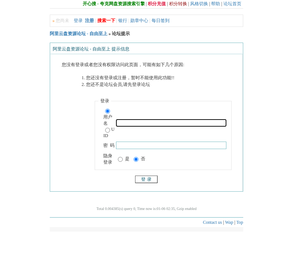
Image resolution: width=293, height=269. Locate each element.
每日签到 (161, 20)
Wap (229, 222)
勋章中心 (139, 20)
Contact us (212, 222)
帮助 (215, 3)
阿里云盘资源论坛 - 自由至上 (78, 33)
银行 (122, 20)
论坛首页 (232, 3)
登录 (78, 20)
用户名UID (109, 123)
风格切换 (199, 3)
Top (239, 222)
